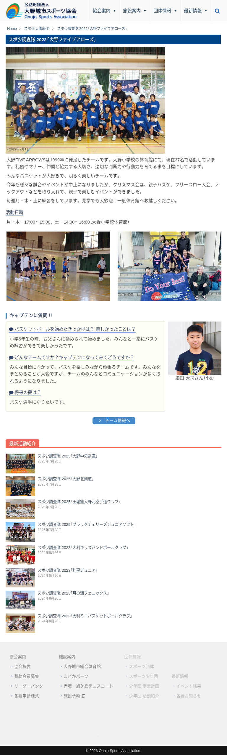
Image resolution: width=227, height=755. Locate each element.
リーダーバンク (24, 685)
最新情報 (196, 11)
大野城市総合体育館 (78, 666)
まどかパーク (72, 676)
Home (12, 29)
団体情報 (165, 11)
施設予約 (68, 695)
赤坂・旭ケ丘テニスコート (84, 685)
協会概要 (18, 666)
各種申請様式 (22, 695)
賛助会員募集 (22, 676)
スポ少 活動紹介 (37, 29)
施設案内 (135, 11)
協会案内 (104, 11)
